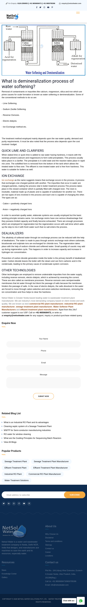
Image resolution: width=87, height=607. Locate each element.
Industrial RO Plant (13, 474)
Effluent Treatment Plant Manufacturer (50, 468)
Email (43, 363)
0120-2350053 (22, 3)
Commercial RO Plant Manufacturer (45, 474)
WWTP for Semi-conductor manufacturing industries (27, 430)
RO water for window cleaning (17, 434)
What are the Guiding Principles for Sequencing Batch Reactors (32, 438)
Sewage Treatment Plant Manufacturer (51, 461)
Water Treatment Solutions (17, 480)
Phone (43, 351)
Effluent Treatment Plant (15, 468)
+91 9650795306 (49, 3)
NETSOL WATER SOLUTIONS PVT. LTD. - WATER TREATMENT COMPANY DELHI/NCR (49, 599)
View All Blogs (10, 442)
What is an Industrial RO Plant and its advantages (26, 422)
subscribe (75, 494)
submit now (43, 396)
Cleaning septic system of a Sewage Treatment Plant (28, 426)
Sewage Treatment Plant (16, 461)
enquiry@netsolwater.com (71, 3)
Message (43, 375)
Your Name (43, 339)
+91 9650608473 (35, 3)
